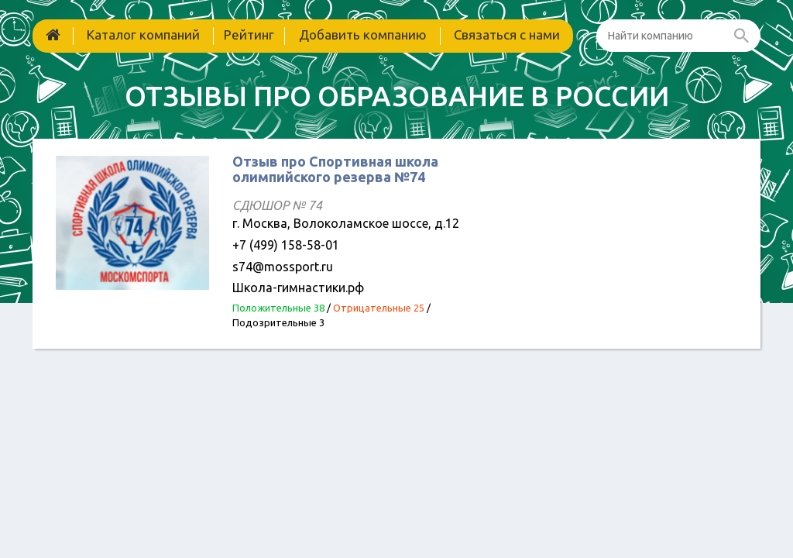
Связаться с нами (507, 34)
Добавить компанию (363, 34)
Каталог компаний (143, 34)
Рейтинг (249, 34)
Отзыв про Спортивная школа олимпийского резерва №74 (335, 168)
